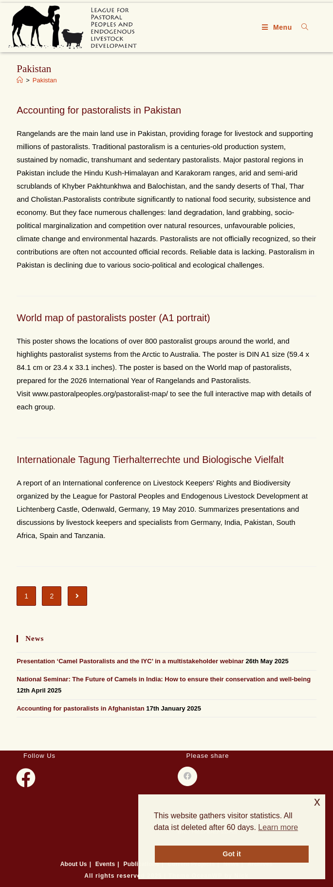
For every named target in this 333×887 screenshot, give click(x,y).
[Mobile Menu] (278, 27)
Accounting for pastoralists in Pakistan (99, 110)
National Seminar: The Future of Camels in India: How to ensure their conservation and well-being (164, 679)
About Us (73, 864)
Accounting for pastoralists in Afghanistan (80, 708)
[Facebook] (26, 778)
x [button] (317, 801)
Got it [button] (231, 854)
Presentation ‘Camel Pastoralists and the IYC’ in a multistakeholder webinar (130, 661)
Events (105, 864)
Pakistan (45, 80)
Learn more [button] (278, 827)
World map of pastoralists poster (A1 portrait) (113, 317)
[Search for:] (301, 27)
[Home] (20, 80)
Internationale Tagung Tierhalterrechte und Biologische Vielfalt (150, 459)
